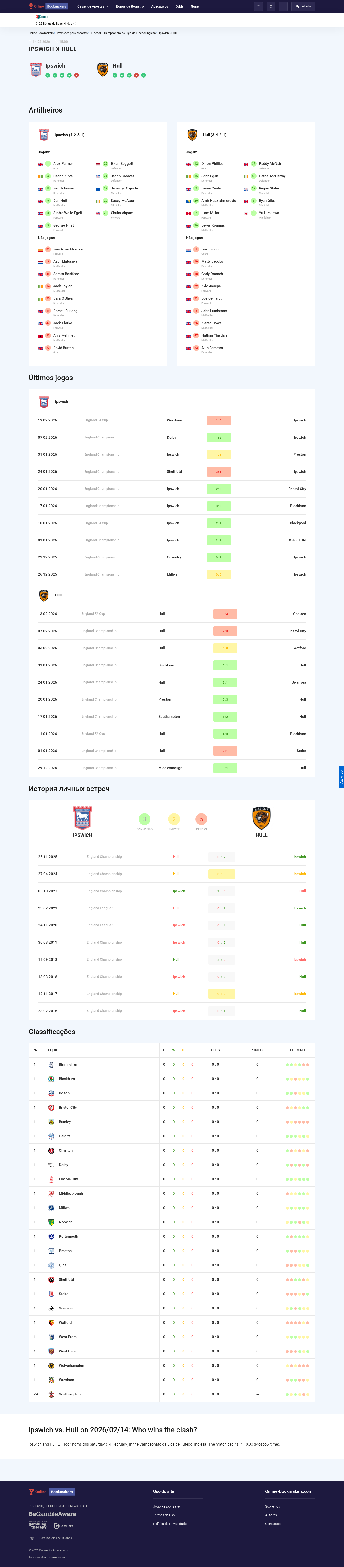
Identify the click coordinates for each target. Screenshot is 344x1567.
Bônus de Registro (130, 6)
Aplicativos (159, 6)
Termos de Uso (164, 1515)
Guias (195, 6)
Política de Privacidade (170, 1524)
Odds (179, 6)
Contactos (273, 1524)
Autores (271, 1515)
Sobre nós (272, 1506)
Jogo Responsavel (166, 1506)
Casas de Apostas (93, 6)
